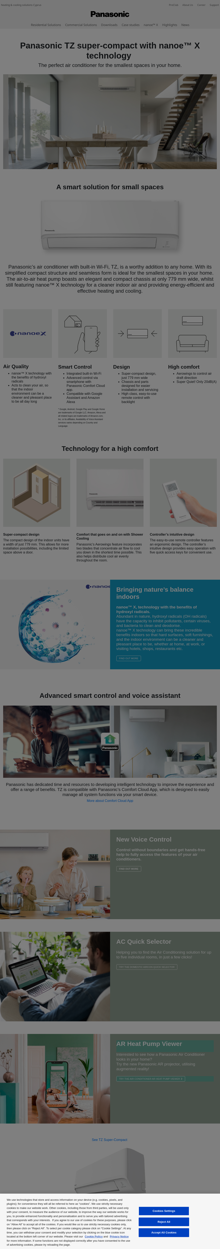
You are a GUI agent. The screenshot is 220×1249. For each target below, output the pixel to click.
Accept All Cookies (164, 1232)
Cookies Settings (164, 1210)
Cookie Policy (94, 1236)
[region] (110, 1221)
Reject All (164, 1221)
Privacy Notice (119, 1236)
